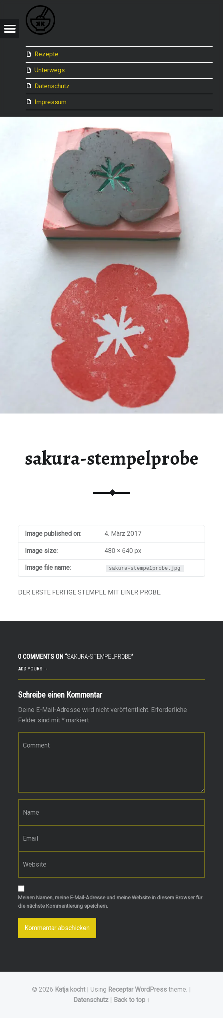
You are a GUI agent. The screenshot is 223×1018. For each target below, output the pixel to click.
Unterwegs (49, 70)
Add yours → (33, 669)
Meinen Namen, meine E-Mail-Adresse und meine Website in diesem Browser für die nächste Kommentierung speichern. (110, 902)
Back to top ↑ (132, 1000)
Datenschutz (52, 86)
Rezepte (46, 54)
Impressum (50, 102)
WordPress (151, 989)
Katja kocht (70, 989)
